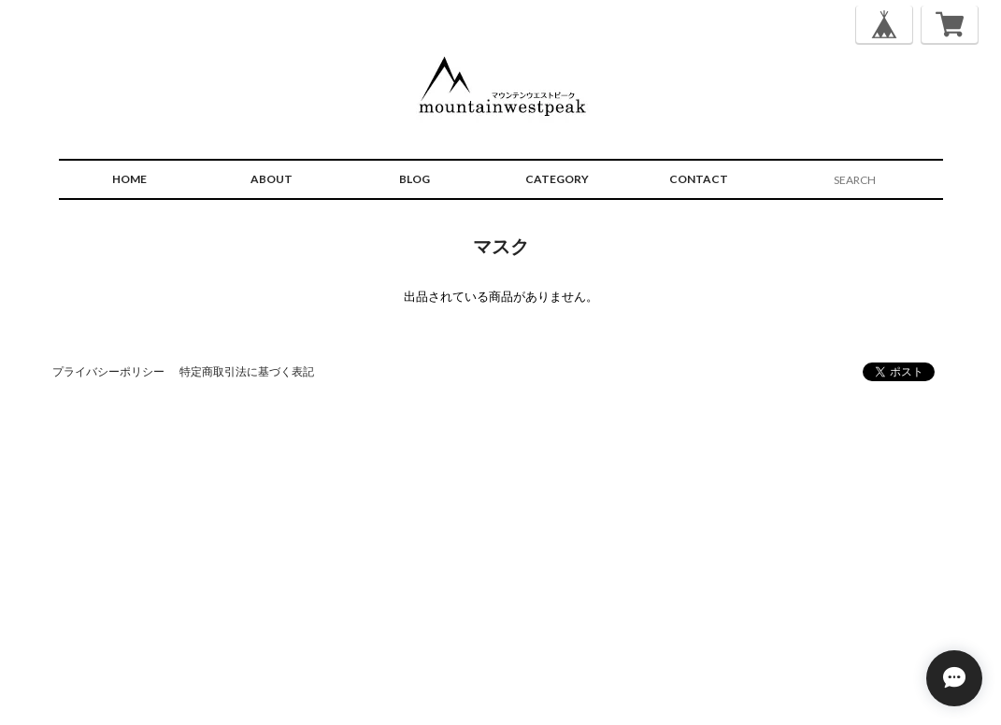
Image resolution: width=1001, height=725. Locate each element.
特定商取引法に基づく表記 (246, 371)
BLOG (414, 179)
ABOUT (271, 179)
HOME (129, 179)
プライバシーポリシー (108, 371)
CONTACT (698, 179)
